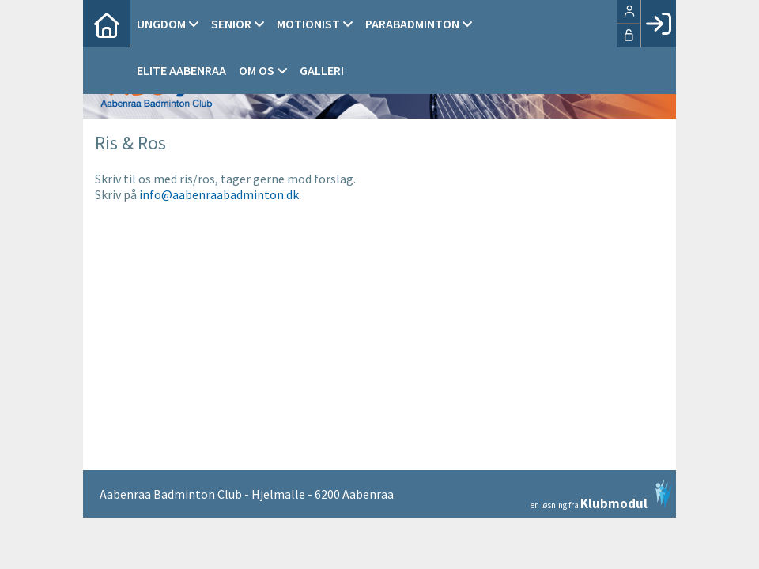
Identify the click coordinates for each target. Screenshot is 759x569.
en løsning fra (601, 495)
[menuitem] (106, 23)
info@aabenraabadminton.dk (219, 194)
